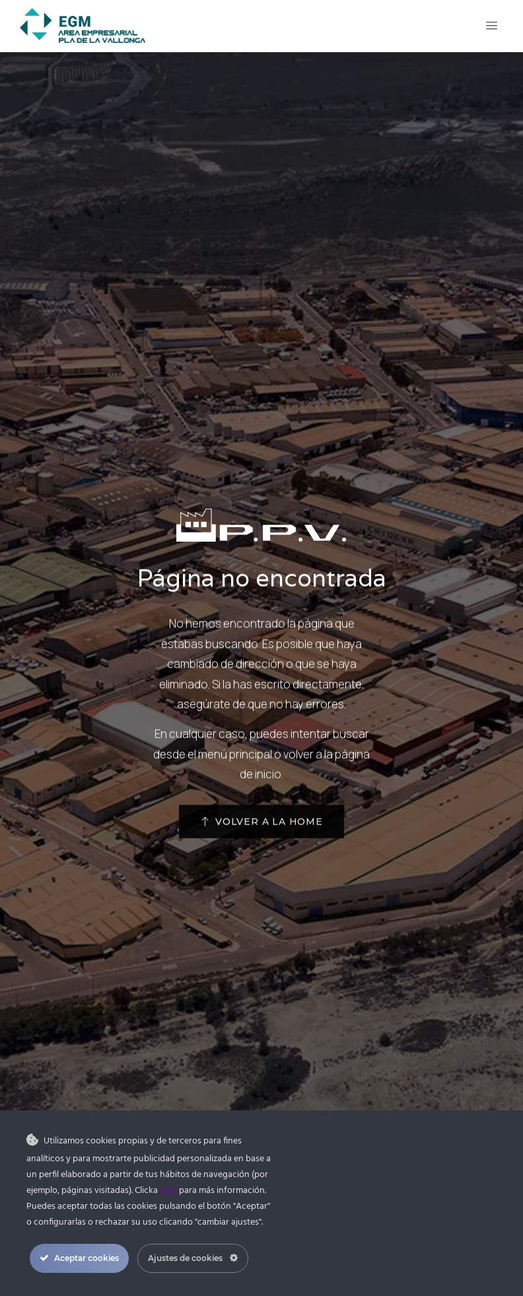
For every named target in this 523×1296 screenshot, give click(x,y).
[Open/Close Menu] (491, 25)
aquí (168, 1190)
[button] (261, 838)
